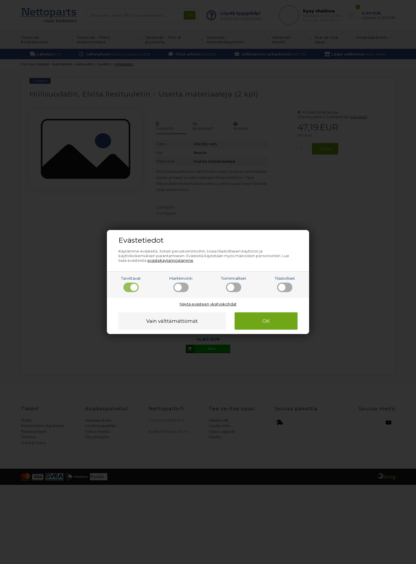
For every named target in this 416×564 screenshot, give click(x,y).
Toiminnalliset (233, 284)
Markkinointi (180, 284)
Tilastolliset (285, 284)
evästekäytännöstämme (170, 260)
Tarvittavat (131, 284)
